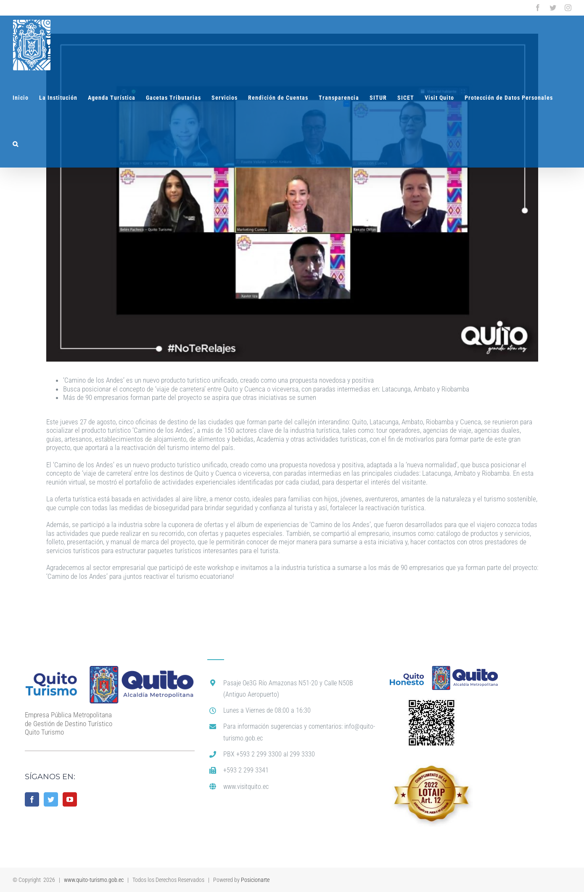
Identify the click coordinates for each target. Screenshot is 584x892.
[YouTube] (70, 799)
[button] (15, 144)
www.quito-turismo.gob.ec (94, 879)
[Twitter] (51, 799)
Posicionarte (255, 879)
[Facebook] (32, 799)
